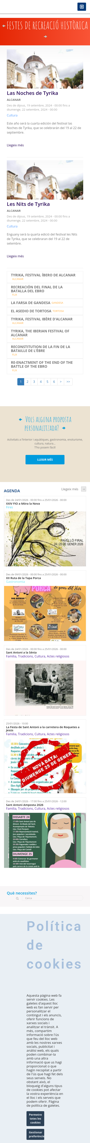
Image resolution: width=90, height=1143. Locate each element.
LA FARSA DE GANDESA (30, 303)
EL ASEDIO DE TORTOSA (31, 311)
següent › (83, 489)
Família (11, 656)
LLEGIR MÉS (45, 459)
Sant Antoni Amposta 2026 (24, 805)
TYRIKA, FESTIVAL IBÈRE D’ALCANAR (41, 319)
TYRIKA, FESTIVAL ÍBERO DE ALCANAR (43, 275)
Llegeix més (15, 145)
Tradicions (25, 656)
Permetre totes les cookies (35, 1118)
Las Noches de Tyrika (32, 93)
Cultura (39, 656)
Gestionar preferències (36, 1134)
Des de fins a (36, 500)
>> (68, 381)
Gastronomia (15, 581)
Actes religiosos (58, 656)
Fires (9, 507)
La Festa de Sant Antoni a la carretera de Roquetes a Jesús (42, 728)
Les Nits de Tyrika (28, 204)
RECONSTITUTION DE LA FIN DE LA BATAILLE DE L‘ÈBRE (40, 349)
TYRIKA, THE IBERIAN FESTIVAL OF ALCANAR (40, 333)
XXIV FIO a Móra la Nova (23, 503)
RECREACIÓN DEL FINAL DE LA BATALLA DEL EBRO (37, 289)
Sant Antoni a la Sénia (21, 652)
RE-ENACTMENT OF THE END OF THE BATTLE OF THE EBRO (42, 364)
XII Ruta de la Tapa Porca (23, 578)
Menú (81, 7)
